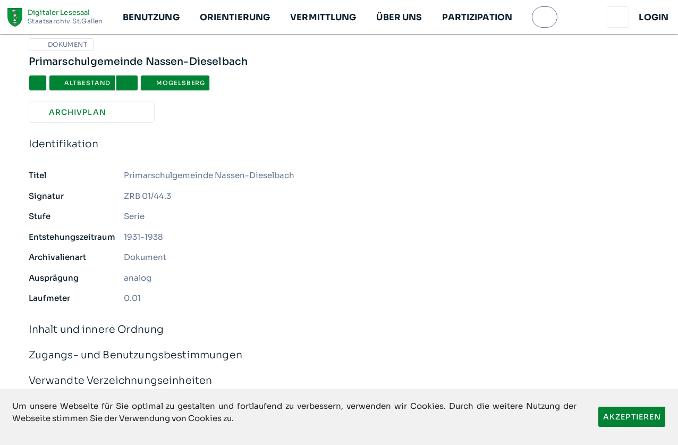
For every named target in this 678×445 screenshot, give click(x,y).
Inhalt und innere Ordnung (339, 330)
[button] (151, 17)
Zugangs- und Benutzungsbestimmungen (339, 355)
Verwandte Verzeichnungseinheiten (339, 381)
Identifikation (339, 144)
